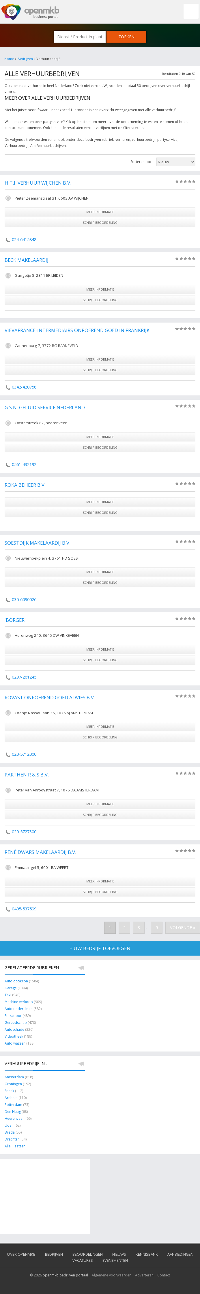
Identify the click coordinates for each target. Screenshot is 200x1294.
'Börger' (15, 620)
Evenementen (115, 1260)
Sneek (9, 1090)
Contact (163, 1275)
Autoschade (14, 1029)
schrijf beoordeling (100, 222)
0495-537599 (24, 909)
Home (9, 58)
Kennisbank (147, 1254)
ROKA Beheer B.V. (25, 485)
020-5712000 (24, 754)
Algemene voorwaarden (111, 1275)
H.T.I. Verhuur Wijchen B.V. (38, 183)
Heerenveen (15, 1118)
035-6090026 (24, 599)
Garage (11, 988)
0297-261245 (24, 677)
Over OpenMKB (21, 1254)
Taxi (8, 994)
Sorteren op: (140, 161)
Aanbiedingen (180, 1254)
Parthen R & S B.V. (27, 775)
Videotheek (14, 1036)
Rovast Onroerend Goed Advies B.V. (50, 697)
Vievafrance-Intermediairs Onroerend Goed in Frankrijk (77, 330)
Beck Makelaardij (26, 260)
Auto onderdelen (19, 1008)
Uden (9, 1125)
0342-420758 (24, 387)
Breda (10, 1132)
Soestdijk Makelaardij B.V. (37, 543)
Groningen (13, 1083)
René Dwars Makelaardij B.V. (40, 852)
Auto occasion (16, 981)
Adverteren (144, 1275)
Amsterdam (14, 1077)
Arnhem (11, 1097)
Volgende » (182, 927)
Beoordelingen (87, 1254)
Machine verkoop (19, 1001)
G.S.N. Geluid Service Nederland (45, 407)
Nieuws (119, 1254)
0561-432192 (24, 464)
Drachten (12, 1139)
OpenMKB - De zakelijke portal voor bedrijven (30, 12)
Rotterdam (13, 1104)
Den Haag (13, 1111)
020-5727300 (24, 831)
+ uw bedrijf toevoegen (100, 948)
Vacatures (82, 1260)
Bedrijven (25, 58)
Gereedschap (16, 1022)
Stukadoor (13, 1015)
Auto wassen (15, 1043)
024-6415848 (24, 239)
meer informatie (100, 212)
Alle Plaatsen (15, 1146)
